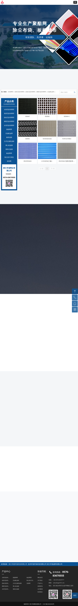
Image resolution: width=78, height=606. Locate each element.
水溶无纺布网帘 (9, 125)
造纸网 (9, 161)
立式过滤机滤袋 (9, 141)
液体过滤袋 (9, 149)
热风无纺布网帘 (9, 113)
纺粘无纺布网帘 (9, 117)
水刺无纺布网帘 (9, 109)
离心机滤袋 (9, 145)
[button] (75, 2)
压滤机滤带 (9, 133)
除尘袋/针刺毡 (9, 157)
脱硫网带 (9, 129)
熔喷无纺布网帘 (9, 121)
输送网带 (9, 153)
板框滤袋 (9, 137)
